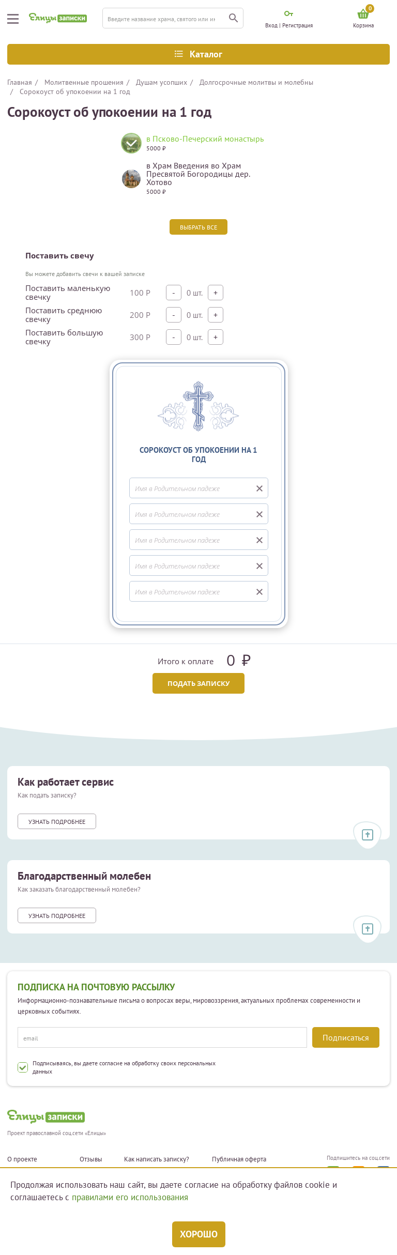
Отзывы (91, 1159)
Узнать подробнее (56, 821)
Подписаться (346, 1037)
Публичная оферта (239, 1159)
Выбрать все (198, 227)
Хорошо (199, 1234)
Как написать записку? (156, 1159)
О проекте (22, 1159)
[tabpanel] (198, 168)
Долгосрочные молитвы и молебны (256, 82)
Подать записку (198, 683)
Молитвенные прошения (84, 82)
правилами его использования (130, 1197)
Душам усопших (161, 82)
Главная (19, 82)
